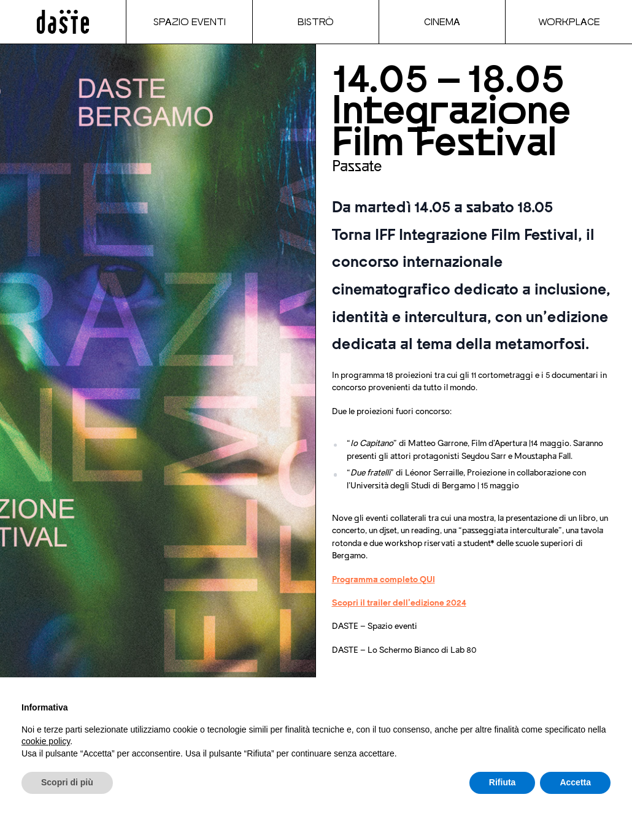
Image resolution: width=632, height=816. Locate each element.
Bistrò (316, 21)
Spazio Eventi (189, 21)
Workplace (569, 21)
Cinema (442, 21)
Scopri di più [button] (67, 782)
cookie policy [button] (45, 741)
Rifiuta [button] (502, 782)
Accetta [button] (575, 782)
